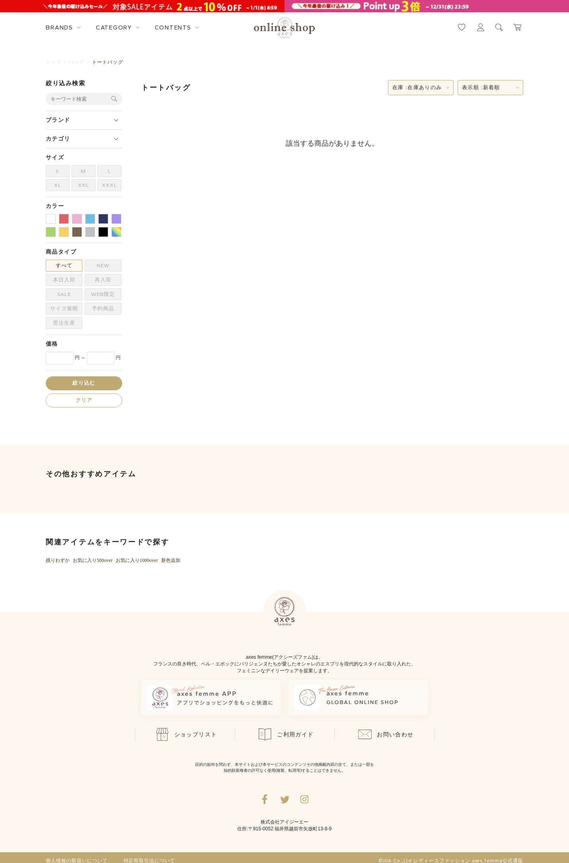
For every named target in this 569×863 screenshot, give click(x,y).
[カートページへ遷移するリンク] (517, 27)
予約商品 (103, 308)
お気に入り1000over (137, 560)
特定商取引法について (149, 860)
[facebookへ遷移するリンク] (264, 799)
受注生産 (64, 323)
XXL (83, 185)
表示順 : (481, 87)
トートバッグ (107, 62)
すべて (64, 265)
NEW (103, 265)
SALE (64, 294)
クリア (84, 400)
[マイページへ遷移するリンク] (480, 27)
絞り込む (83, 383)
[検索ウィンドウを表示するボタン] (499, 27)
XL (57, 185)
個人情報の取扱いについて (77, 860)
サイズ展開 (64, 308)
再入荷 (103, 280)
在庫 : (417, 87)
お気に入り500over (93, 560)
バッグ (77, 62)
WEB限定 (103, 294)
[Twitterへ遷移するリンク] (284, 799)
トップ (54, 62)
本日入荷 (64, 280)
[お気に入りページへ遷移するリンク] (461, 27)
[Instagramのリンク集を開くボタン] (304, 799)
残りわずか (58, 560)
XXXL (109, 185)
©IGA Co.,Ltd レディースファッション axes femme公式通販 (450, 860)
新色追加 (170, 560)
